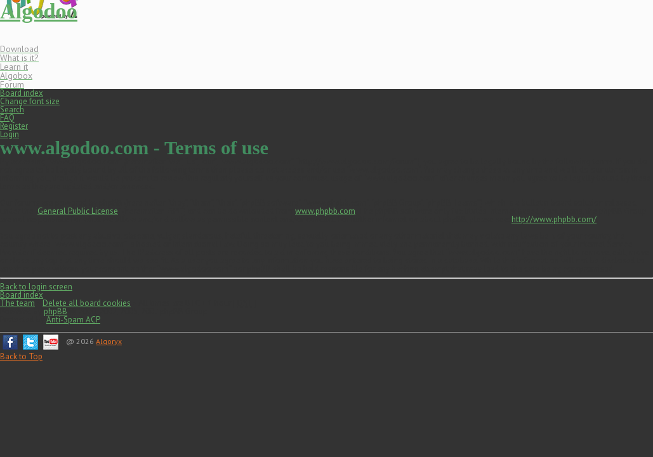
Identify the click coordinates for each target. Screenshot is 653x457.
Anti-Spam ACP (73, 319)
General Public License (77, 211)
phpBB (55, 311)
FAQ (7, 117)
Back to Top (21, 356)
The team (17, 303)
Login (9, 134)
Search (12, 109)
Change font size (30, 101)
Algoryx (109, 341)
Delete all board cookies (87, 303)
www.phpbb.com (325, 211)
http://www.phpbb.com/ (554, 219)
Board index (21, 93)
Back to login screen (36, 286)
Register (14, 126)
